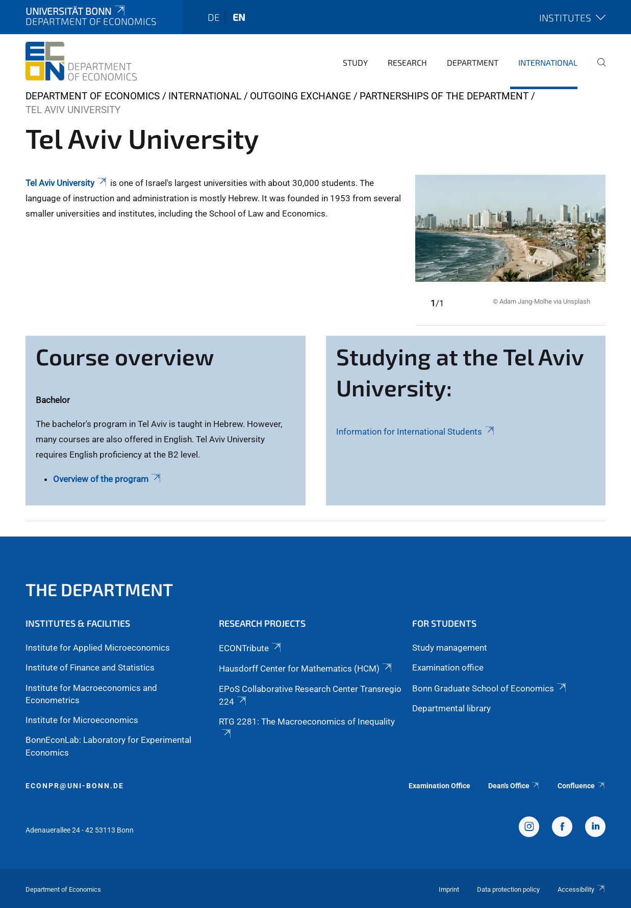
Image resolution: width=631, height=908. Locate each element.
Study (355, 62)
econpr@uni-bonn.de (75, 786)
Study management (449, 648)
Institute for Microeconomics (82, 720)
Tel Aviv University (67, 183)
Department (472, 62)
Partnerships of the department (444, 96)
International (547, 62)
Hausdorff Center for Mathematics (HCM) (306, 668)
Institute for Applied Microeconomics (98, 648)
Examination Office (439, 786)
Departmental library (451, 708)
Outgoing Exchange (300, 96)
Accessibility (581, 889)
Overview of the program (107, 479)
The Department (99, 589)
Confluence (581, 786)
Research (407, 62)
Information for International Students (416, 431)
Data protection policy (508, 889)
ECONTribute (251, 648)
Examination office (448, 667)
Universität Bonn (76, 11)
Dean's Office (514, 786)
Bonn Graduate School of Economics (490, 688)
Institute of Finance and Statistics (90, 667)
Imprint (449, 889)
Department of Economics (93, 96)
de (214, 17)
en (239, 17)
